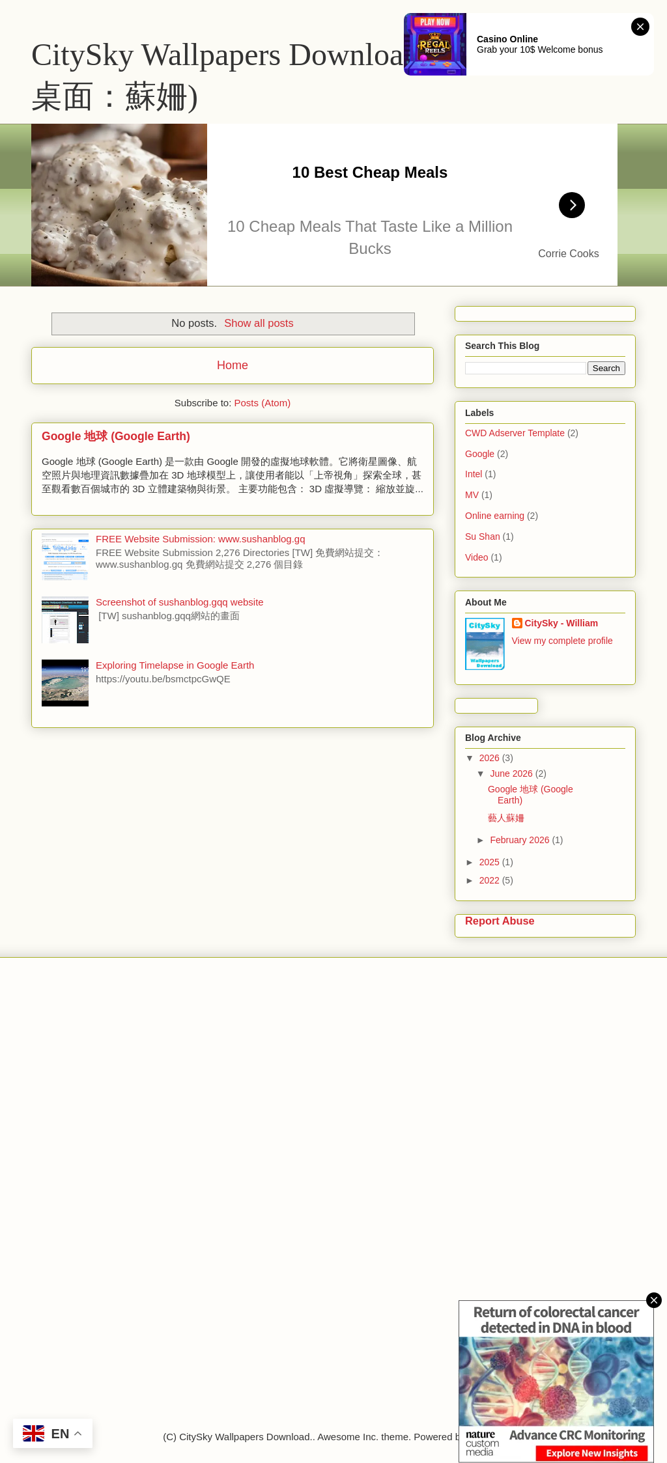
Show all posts (258, 323)
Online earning (494, 515)
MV (472, 495)
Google (479, 454)
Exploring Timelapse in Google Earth (175, 665)
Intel (473, 474)
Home (232, 365)
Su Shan (482, 536)
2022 (490, 880)
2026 (490, 758)
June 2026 (512, 773)
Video (477, 557)
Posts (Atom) (262, 402)
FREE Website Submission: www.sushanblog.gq (200, 538)
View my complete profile (562, 640)
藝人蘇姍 (506, 818)
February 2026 (521, 840)
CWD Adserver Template (515, 433)
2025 (490, 862)
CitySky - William (562, 623)
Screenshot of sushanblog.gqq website (180, 601)
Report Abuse (500, 921)
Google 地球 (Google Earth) (116, 436)
